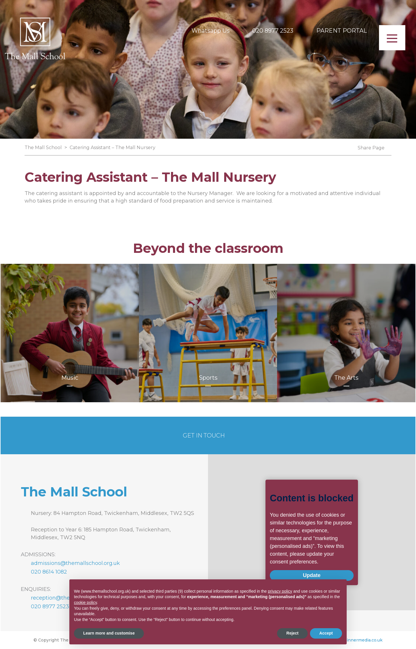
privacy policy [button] (280, 591)
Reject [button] (292, 633)
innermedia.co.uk (364, 640)
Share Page (371, 148)
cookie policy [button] (85, 602)
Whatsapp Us (211, 30)
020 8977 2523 (272, 30)
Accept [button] (326, 633)
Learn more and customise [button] (109, 633)
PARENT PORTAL (341, 30)
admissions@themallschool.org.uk (75, 563)
